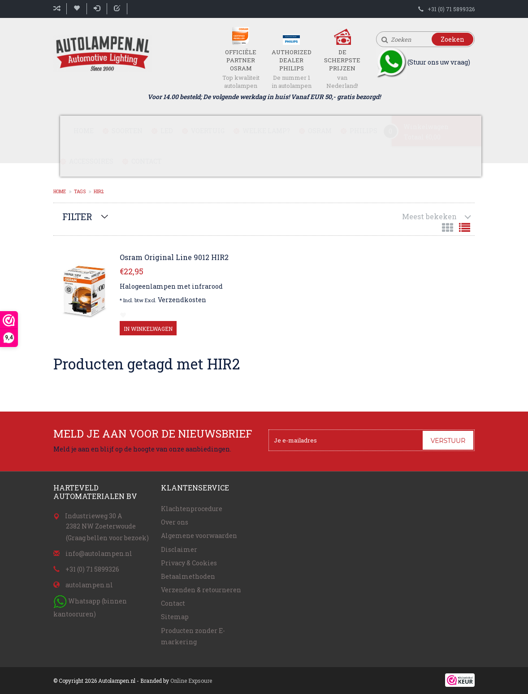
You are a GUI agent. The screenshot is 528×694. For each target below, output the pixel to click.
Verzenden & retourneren (201, 590)
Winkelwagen (426, 126)
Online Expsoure (191, 680)
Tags (80, 192)
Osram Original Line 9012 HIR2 (174, 257)
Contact (146, 161)
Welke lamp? (266, 130)
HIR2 (99, 192)
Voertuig (208, 130)
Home (84, 130)
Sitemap (175, 616)
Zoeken (452, 39)
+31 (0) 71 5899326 (451, 9)
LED (166, 130)
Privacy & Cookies (189, 563)
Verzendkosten (182, 299)
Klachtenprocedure (191, 508)
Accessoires (91, 161)
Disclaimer (179, 549)
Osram (320, 130)
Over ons (174, 522)
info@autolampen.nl (98, 553)
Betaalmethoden (188, 576)
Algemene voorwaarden (199, 535)
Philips (363, 130)
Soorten (127, 130)
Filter (77, 216)
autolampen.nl (89, 585)
